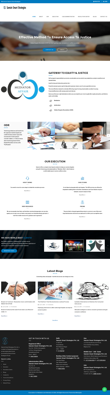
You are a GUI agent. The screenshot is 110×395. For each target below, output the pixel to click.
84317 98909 (34, 376)
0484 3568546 (34, 356)
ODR (47, 16)
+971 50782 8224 (101, 360)
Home (34, 16)
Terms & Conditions (8, 377)
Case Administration (68, 16)
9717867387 (61, 351)
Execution (55, 16)
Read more (27, 190)
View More (55, 320)
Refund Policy (6, 383)
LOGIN (105, 1)
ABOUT (59, 49)
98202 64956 (61, 368)
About (41, 16)
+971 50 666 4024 (90, 360)
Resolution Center (83, 16)
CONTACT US (47, 49)
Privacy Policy (6, 380)
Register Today (9, 250)
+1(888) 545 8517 (97, 373)
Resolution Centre (7, 369)
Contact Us (103, 16)
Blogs (95, 16)
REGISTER (96, 1)
